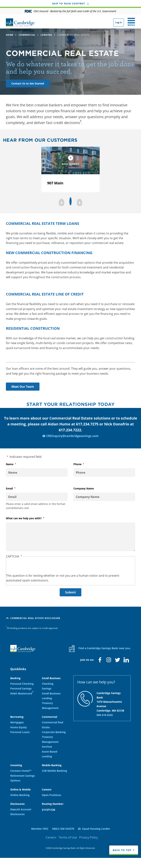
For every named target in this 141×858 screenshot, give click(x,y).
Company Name (83, 488)
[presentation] (34, 566)
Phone (83, 464)
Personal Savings (21, 688)
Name (16, 464)
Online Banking (20, 795)
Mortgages (17, 722)
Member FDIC (39, 828)
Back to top (122, 850)
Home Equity (18, 727)
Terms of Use (68, 837)
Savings (46, 688)
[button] (61, 203)
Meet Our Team (22, 387)
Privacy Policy (88, 837)
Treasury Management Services (50, 741)
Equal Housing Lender (96, 828)
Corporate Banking (54, 732)
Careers (51, 837)
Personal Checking (22, 683)
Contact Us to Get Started (27, 83)
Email (15, 488)
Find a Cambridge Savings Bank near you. (100, 648)
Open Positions (51, 795)
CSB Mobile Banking (54, 770)
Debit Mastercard (21, 693)
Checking (47, 683)
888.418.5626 (105, 715)
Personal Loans (20, 732)
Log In (118, 22)
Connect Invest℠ (20, 770)
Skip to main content (68, 3)
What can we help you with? (30, 518)
